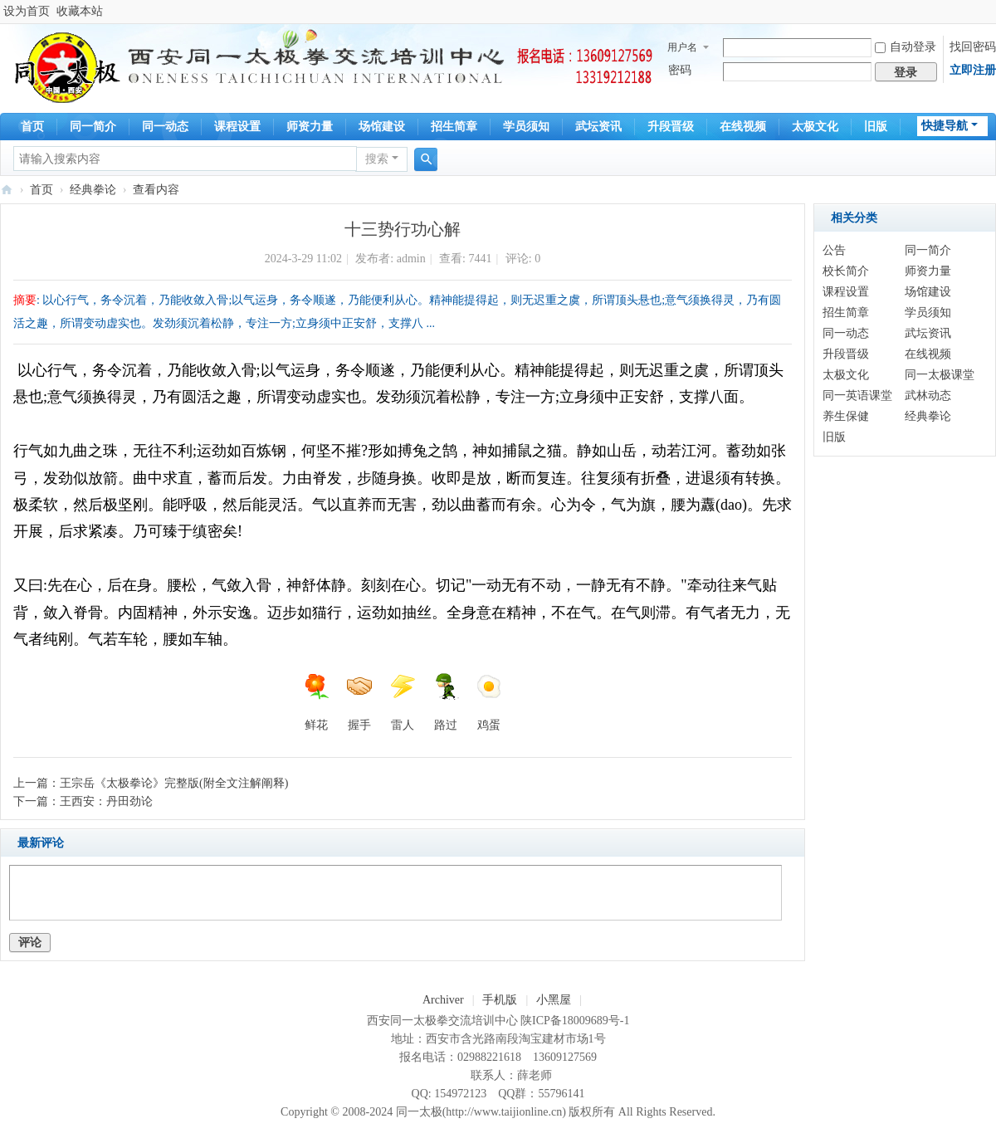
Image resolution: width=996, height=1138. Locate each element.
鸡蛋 (489, 702)
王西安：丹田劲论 (106, 801)
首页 (32, 126)
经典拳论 (93, 189)
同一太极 (6, 190)
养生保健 (846, 416)
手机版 (499, 1000)
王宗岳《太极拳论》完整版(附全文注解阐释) (174, 783)
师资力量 (309, 126)
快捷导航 (944, 126)
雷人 (402, 702)
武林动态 (928, 395)
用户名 (682, 47)
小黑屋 (553, 1000)
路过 (445, 702)
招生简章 (454, 126)
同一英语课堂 (857, 395)
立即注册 (973, 70)
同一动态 (165, 126)
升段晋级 (670, 126)
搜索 (376, 159)
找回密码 (973, 47)
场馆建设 (382, 126)
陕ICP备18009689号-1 (574, 1020)
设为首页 (26, 11)
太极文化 (815, 126)
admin (411, 258)
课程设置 (237, 126)
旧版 (875, 126)
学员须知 (526, 126)
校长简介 (846, 271)
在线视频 (743, 126)
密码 (679, 70)
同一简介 (93, 126)
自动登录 (905, 47)
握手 (359, 702)
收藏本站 (79, 11)
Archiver (443, 1000)
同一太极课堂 (939, 375)
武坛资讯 (598, 126)
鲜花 (316, 702)
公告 (834, 250)
